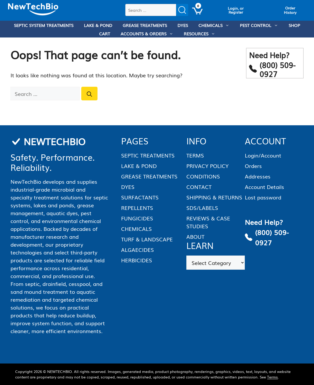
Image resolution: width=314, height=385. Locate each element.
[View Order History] (290, 10)
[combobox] (150, 10)
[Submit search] (182, 10)
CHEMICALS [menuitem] (216, 25)
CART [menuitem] (104, 33)
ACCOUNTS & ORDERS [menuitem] (149, 33)
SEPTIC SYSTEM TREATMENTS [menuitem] (43, 25)
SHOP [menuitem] (294, 25)
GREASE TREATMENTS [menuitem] (145, 25)
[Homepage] (33, 9)
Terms (272, 376)
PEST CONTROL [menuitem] (261, 25)
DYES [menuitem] (182, 25)
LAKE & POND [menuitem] (98, 25)
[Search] (89, 93)
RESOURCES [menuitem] (202, 33)
